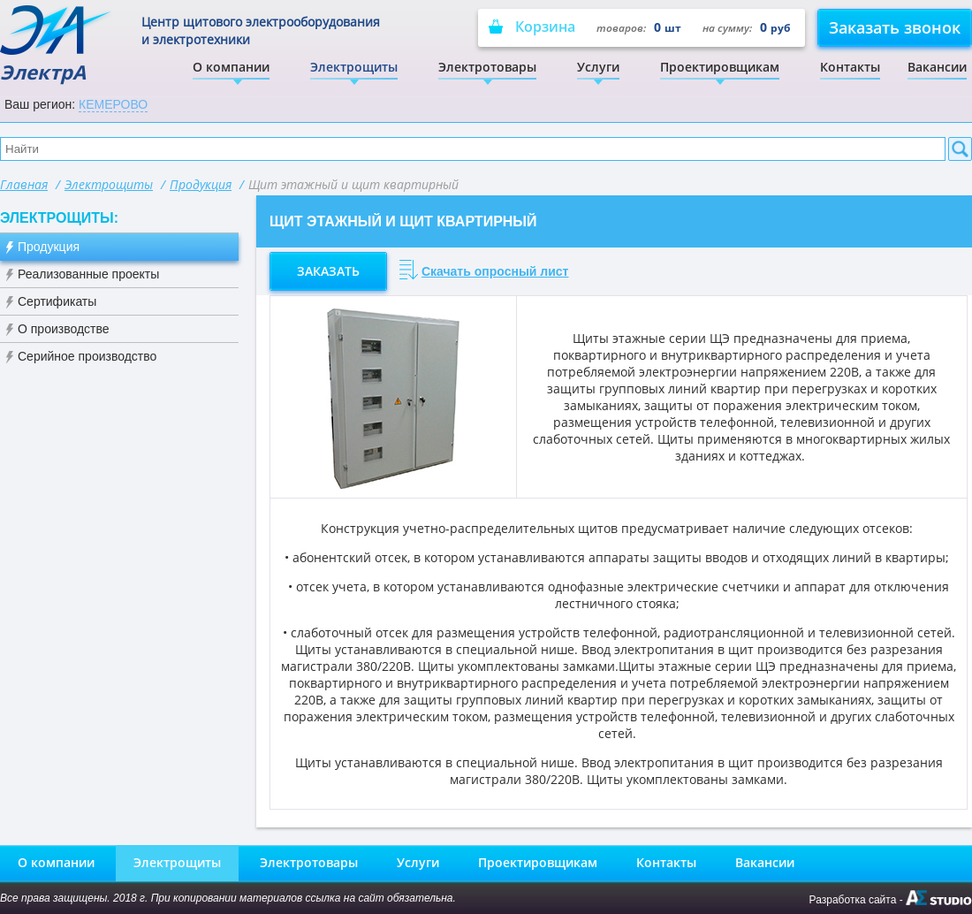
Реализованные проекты (88, 274)
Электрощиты (354, 66)
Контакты (850, 66)
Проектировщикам (719, 66)
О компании (231, 66)
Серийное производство (87, 356)
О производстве (64, 329)
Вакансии (937, 66)
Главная (24, 184)
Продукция (201, 184)
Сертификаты (57, 301)
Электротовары (487, 66)
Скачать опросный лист (495, 271)
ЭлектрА (57, 44)
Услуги (598, 66)
